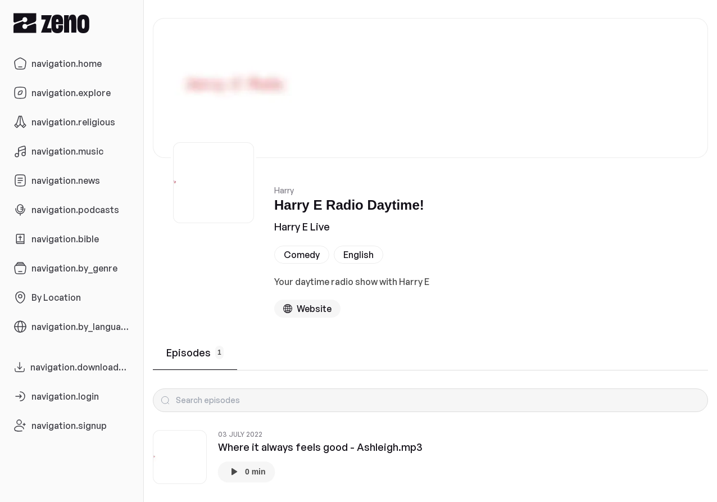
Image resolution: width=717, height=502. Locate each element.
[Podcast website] (307, 309)
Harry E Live (302, 226)
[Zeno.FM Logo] (71, 23)
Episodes (195, 352)
